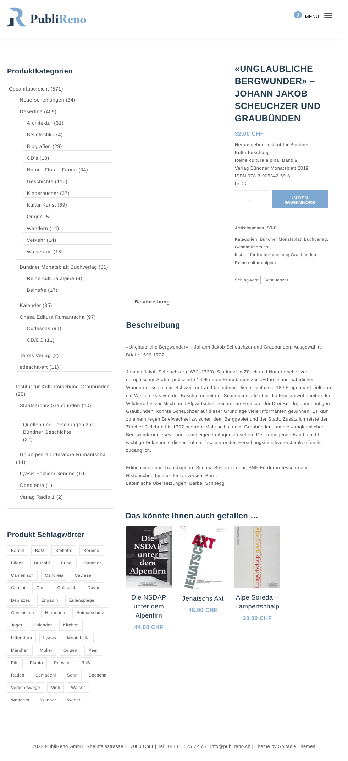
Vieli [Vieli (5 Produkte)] (55, 687)
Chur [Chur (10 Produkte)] (41, 588)
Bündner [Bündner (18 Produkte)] (91, 563)
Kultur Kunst (44, 205)
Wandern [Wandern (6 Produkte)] (20, 700)
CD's (35, 158)
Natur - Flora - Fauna (54, 170)
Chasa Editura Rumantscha (54, 317)
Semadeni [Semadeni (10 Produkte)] (45, 675)
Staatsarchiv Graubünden (52, 406)
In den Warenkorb (300, 200)
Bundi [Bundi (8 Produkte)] (66, 563)
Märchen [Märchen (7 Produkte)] (20, 650)
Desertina (34, 112)
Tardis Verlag (38, 355)
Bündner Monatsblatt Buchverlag (61, 267)
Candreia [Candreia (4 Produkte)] (53, 575)
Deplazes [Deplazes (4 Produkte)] (20, 600)
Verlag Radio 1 (39, 497)
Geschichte (43, 182)
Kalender (33, 305)
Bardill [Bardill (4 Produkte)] (17, 550)
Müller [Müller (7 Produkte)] (45, 650)
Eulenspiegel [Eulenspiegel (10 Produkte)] (81, 600)
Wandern (40, 228)
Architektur (43, 123)
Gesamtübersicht (29, 89)
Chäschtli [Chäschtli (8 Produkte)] (65, 588)
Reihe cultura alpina (53, 278)
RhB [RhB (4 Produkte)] (83, 663)
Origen (38, 217)
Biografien (42, 146)
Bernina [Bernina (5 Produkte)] (90, 550)
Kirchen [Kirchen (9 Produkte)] (70, 625)
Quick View (214, 648)
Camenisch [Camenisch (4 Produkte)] (22, 575)
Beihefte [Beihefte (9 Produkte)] (63, 550)
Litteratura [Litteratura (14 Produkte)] (22, 638)
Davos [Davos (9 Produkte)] (92, 588)
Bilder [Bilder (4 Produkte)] (17, 563)
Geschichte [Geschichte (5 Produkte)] (22, 612)
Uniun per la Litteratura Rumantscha (65, 454)
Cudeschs (41, 328)
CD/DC (38, 340)
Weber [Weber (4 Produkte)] (72, 700)
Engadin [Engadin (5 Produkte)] (48, 600)
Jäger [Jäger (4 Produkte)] (17, 625)
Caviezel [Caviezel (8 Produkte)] (81, 575)
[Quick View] (135, 666)
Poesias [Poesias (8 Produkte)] (61, 663)
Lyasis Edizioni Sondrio (49, 474)
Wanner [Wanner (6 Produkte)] (47, 700)
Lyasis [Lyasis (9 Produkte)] (50, 638)
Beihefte (40, 290)
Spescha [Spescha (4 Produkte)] (95, 675)
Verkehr (39, 240)
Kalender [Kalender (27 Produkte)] (43, 625)
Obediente (35, 485)
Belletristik (42, 135)
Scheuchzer (275, 280)
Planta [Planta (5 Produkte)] (35, 663)
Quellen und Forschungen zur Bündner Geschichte (57, 428)
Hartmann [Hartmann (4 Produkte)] (55, 612)
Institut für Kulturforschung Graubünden (63, 386)
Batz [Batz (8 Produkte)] (39, 550)
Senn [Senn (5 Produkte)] (71, 675)
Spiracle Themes (293, 746)
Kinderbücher (46, 193)
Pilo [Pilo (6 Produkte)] (15, 663)
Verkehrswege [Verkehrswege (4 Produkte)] (25, 687)
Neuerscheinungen (45, 100)
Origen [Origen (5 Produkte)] (70, 650)
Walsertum (42, 252)
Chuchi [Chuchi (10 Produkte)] (18, 588)
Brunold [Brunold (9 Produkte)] (42, 563)
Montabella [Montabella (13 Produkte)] (77, 638)
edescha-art (37, 367)
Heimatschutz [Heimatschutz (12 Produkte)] (90, 612)
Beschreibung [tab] (151, 302)
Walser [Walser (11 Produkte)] (77, 687)
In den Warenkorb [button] (145, 645)
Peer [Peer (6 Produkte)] (92, 650)
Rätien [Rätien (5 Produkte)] (17, 675)
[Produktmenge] (252, 199)
